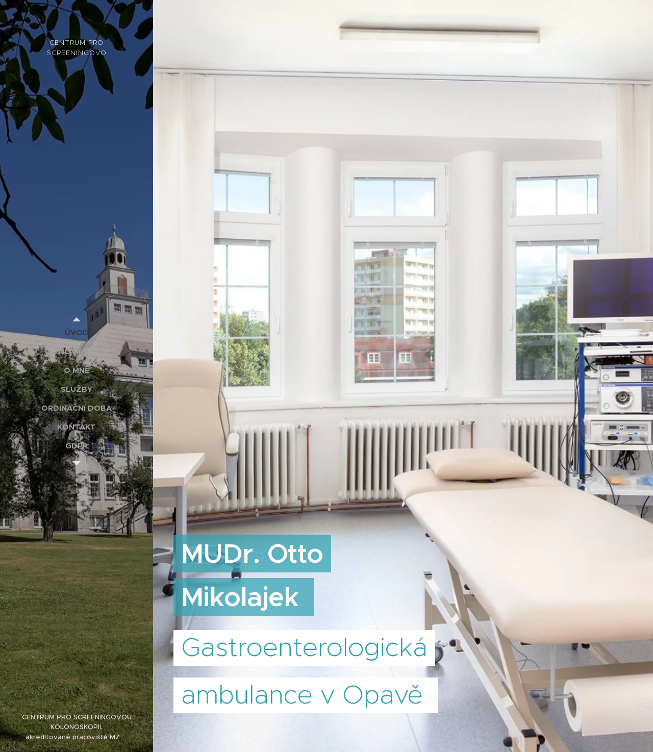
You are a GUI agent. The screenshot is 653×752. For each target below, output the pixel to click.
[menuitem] (76, 332)
